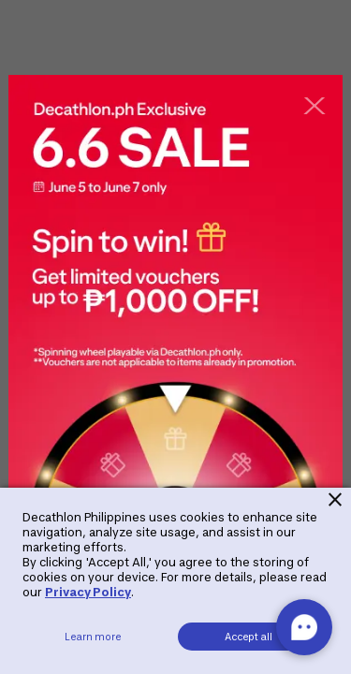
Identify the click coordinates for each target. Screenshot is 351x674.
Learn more (93, 636)
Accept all (248, 636)
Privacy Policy (88, 592)
